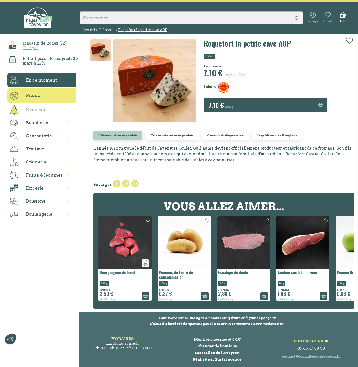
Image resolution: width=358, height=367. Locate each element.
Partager (116, 183)
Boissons (27, 201)
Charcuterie (31, 136)
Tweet (125, 183)
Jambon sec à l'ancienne (297, 272)
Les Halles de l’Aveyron (217, 352)
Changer (30, 47)
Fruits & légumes (36, 175)
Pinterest (135, 183)
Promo (25, 96)
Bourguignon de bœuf (117, 272)
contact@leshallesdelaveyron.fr (311, 356)
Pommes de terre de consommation (176, 275)
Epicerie (27, 188)
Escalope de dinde (233, 272)
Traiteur (27, 149)
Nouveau (27, 110)
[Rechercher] (191, 17)
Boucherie (29, 123)
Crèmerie (28, 162)
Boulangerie (31, 214)
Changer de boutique (217, 346)
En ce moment (33, 80)
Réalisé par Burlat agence (217, 359)
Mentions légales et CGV (217, 339)
